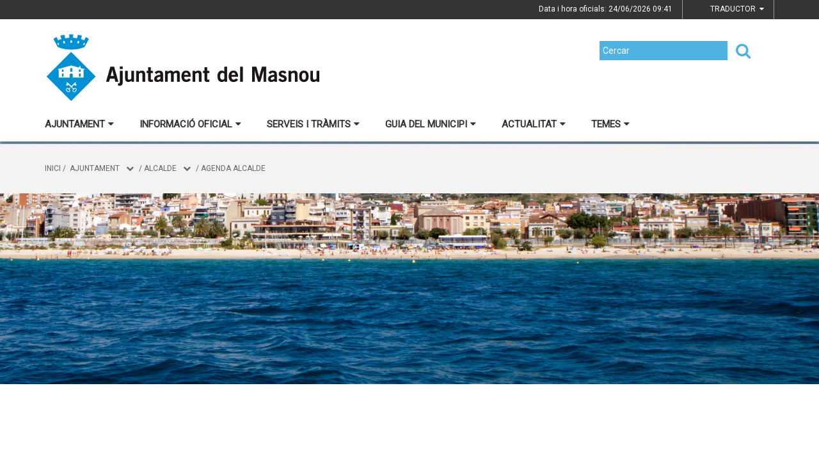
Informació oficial (190, 124)
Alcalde (160, 168)
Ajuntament (79, 124)
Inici (53, 168)
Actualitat (534, 124)
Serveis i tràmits (313, 124)
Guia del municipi (430, 124)
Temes (610, 124)
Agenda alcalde (233, 168)
